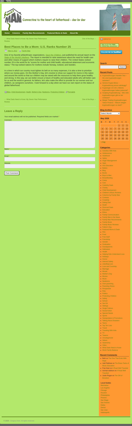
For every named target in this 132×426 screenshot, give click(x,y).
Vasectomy (106, 343)
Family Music (107, 222)
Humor (104, 259)
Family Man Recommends (34, 33)
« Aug (103, 142)
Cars (104, 183)
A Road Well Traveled (120, 368)
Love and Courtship (109, 266)
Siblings (105, 306)
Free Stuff (106, 237)
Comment (8, 120)
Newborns (46, 92)
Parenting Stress (108, 286)
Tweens (105, 335)
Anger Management (109, 161)
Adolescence (107, 153)
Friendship (106, 239)
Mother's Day (36, 92)
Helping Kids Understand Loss (113, 254)
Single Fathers (107, 308)
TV (103, 333)
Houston (104, 393)
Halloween (106, 249)
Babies (104, 168)
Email (7, 156)
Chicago (104, 390)
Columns (16, 33)
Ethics (104, 212)
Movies (105, 276)
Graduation (106, 244)
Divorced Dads (107, 207)
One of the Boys (89, 39)
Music (104, 279)
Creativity (105, 200)
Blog (8, 92)
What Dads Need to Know (111, 348)
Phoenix (104, 398)
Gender (105, 242)
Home (7, 33)
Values (104, 340)
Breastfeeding (107, 178)
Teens (104, 323)
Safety (104, 298)
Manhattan (104, 385)
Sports (104, 316)
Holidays (105, 257)
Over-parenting (107, 284)
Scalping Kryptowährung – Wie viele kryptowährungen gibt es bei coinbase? (115, 95)
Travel (104, 328)
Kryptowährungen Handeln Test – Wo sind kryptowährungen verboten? (114, 78)
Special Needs (107, 313)
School (104, 301)
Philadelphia (105, 395)
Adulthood (106, 156)
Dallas (103, 405)
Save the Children (53, 55)
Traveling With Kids (109, 330)
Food (104, 234)
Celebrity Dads (107, 185)
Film (104, 232)
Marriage (105, 269)
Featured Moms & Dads (57, 33)
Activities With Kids (109, 151)
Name (7, 149)
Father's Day (107, 227)
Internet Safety (107, 261)
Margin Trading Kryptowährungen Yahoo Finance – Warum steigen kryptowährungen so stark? (114, 102)
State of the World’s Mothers (16, 57)
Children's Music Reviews (111, 193)
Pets (104, 291)
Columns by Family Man (111, 195)
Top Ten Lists (107, 325)
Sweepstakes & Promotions (112, 318)
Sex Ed (105, 303)
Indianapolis (105, 412)
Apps (104, 163)
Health (28, 92)
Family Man (26, 51)
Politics (105, 293)
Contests (105, 198)
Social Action (107, 311)
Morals (104, 271)
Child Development (18, 92)
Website (7, 163)
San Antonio (105, 403)
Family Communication (110, 215)
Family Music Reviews (110, 225)
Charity (105, 188)
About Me (74, 33)
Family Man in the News (111, 217)
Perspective (106, 289)
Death (104, 205)
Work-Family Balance (110, 350)
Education (106, 210)
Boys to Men (107, 175)
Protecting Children (57, 92)
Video (104, 345)
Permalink (71, 92)
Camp (104, 180)
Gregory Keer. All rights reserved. (22, 421)
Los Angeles (105, 388)
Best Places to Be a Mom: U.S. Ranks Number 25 (37, 46)
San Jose (104, 410)
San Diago (104, 400)
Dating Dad (106, 202)
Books (104, 173)
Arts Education (107, 166)
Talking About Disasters (111, 321)
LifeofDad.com (107, 264)
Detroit (103, 408)
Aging (104, 158)
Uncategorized (107, 338)
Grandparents (107, 247)
